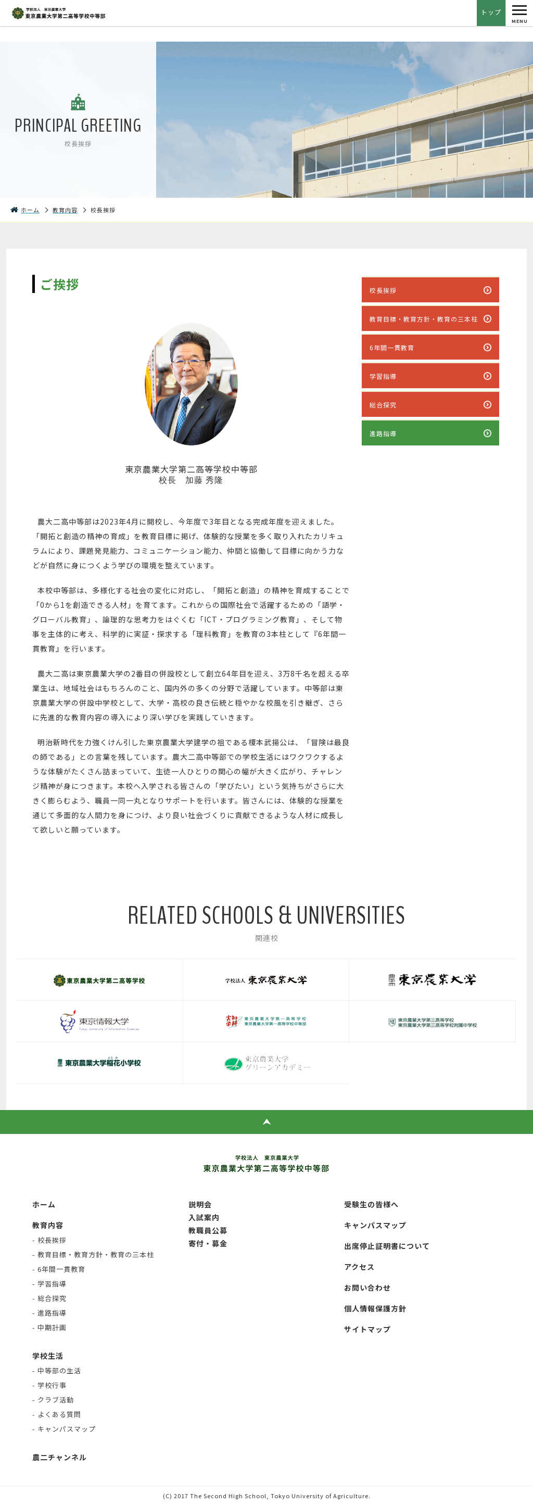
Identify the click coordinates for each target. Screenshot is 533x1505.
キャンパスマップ (375, 1225)
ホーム (44, 1204)
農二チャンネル (59, 1457)
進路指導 (383, 433)
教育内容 (48, 1225)
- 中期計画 (49, 1327)
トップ (491, 11)
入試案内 (204, 1217)
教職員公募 (207, 1230)
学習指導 (383, 376)
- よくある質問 (56, 1414)
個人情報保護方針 (375, 1308)
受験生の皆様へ (371, 1204)
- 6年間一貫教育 (58, 1269)
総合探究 (383, 404)
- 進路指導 (49, 1313)
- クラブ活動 (53, 1400)
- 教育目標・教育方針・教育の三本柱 (93, 1254)
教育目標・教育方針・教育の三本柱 (424, 318)
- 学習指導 (49, 1284)
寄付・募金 (207, 1243)
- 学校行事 (49, 1385)
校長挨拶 (383, 290)
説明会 (200, 1204)
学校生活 (48, 1355)
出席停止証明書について (387, 1246)
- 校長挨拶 (49, 1240)
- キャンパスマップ (64, 1429)
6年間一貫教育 (392, 347)
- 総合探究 (49, 1298)
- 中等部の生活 (56, 1370)
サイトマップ (367, 1329)
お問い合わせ (367, 1287)
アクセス (359, 1266)
